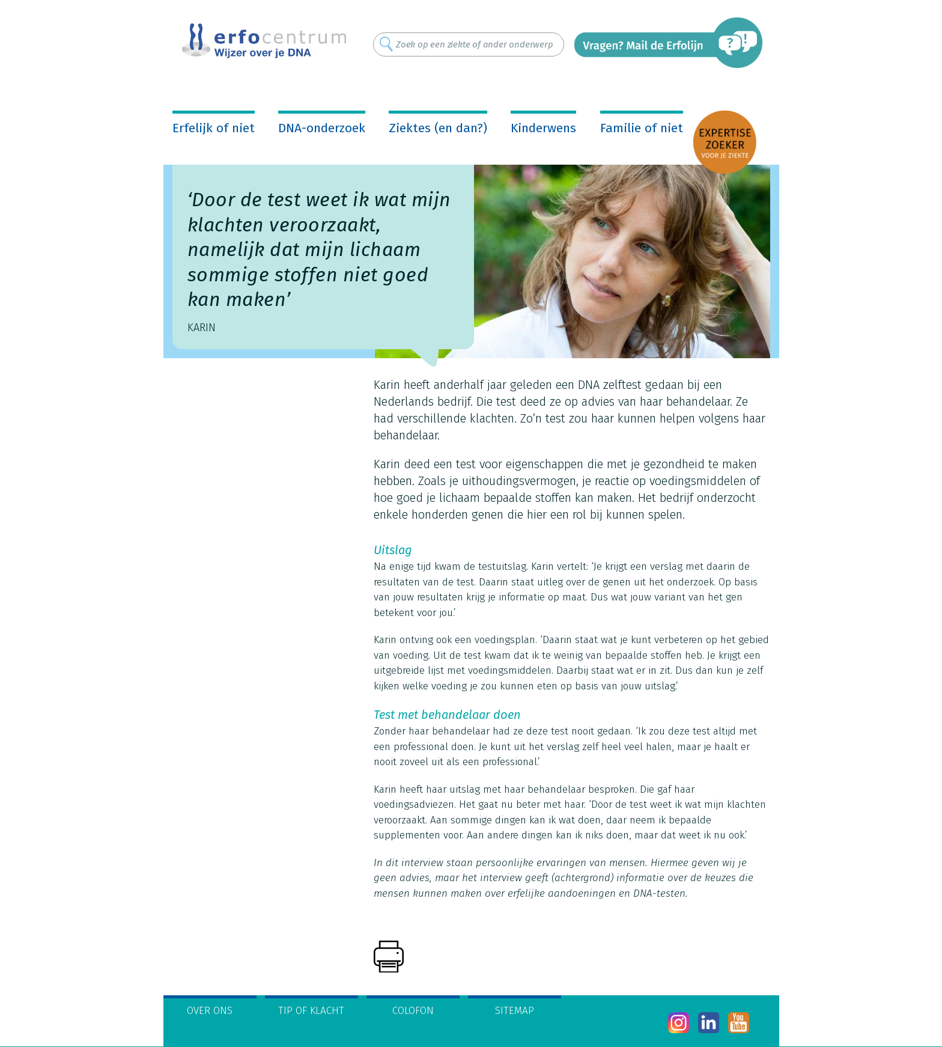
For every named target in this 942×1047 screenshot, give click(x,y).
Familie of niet (641, 128)
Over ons (209, 1010)
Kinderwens (543, 128)
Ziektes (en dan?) (438, 128)
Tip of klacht (311, 1010)
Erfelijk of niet (213, 128)
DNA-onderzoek (321, 128)
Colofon (413, 1010)
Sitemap (514, 1010)
